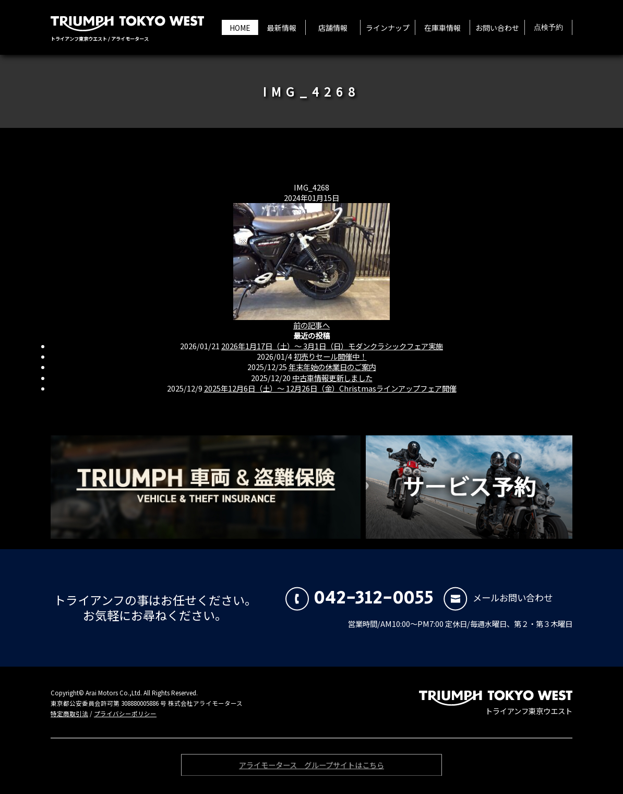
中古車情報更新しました (332, 377)
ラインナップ (388, 27)
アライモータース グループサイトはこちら (311, 767)
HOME (240, 27)
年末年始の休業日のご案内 (332, 366)
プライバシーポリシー (125, 713)
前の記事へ (311, 324)
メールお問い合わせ (498, 597)
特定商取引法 (69, 713)
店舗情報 (333, 27)
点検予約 (548, 27)
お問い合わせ (497, 27)
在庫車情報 (442, 27)
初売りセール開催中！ (330, 356)
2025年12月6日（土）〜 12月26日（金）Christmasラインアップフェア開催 (330, 388)
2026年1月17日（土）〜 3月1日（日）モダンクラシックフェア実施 (332, 345)
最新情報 (281, 27)
